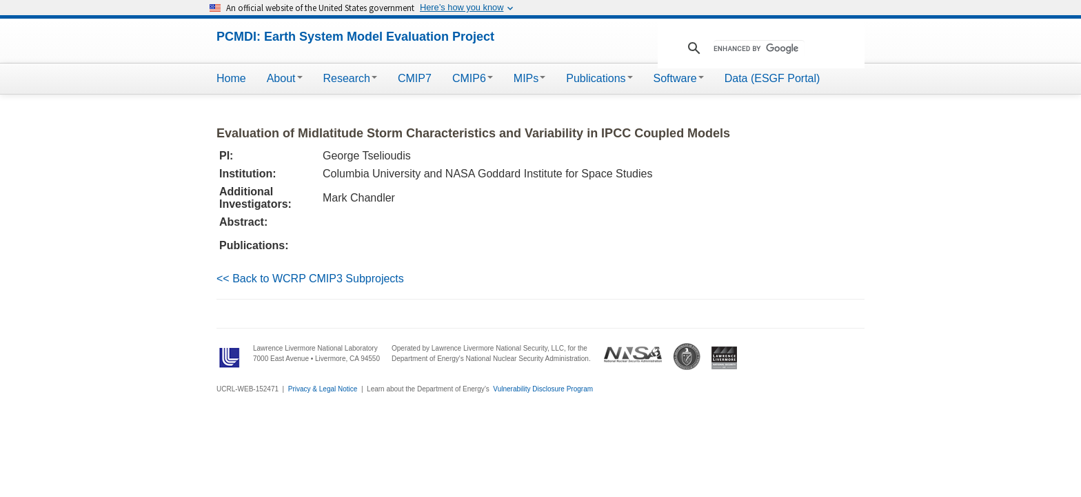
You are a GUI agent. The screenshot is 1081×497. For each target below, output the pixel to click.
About (285, 78)
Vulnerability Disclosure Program (543, 389)
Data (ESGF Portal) (772, 78)
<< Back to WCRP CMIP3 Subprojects (310, 278)
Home (231, 78)
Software (679, 78)
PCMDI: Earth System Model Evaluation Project (355, 36)
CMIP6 (472, 78)
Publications (599, 78)
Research (350, 78)
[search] (759, 48)
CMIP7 (415, 78)
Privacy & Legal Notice (323, 389)
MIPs (529, 78)
